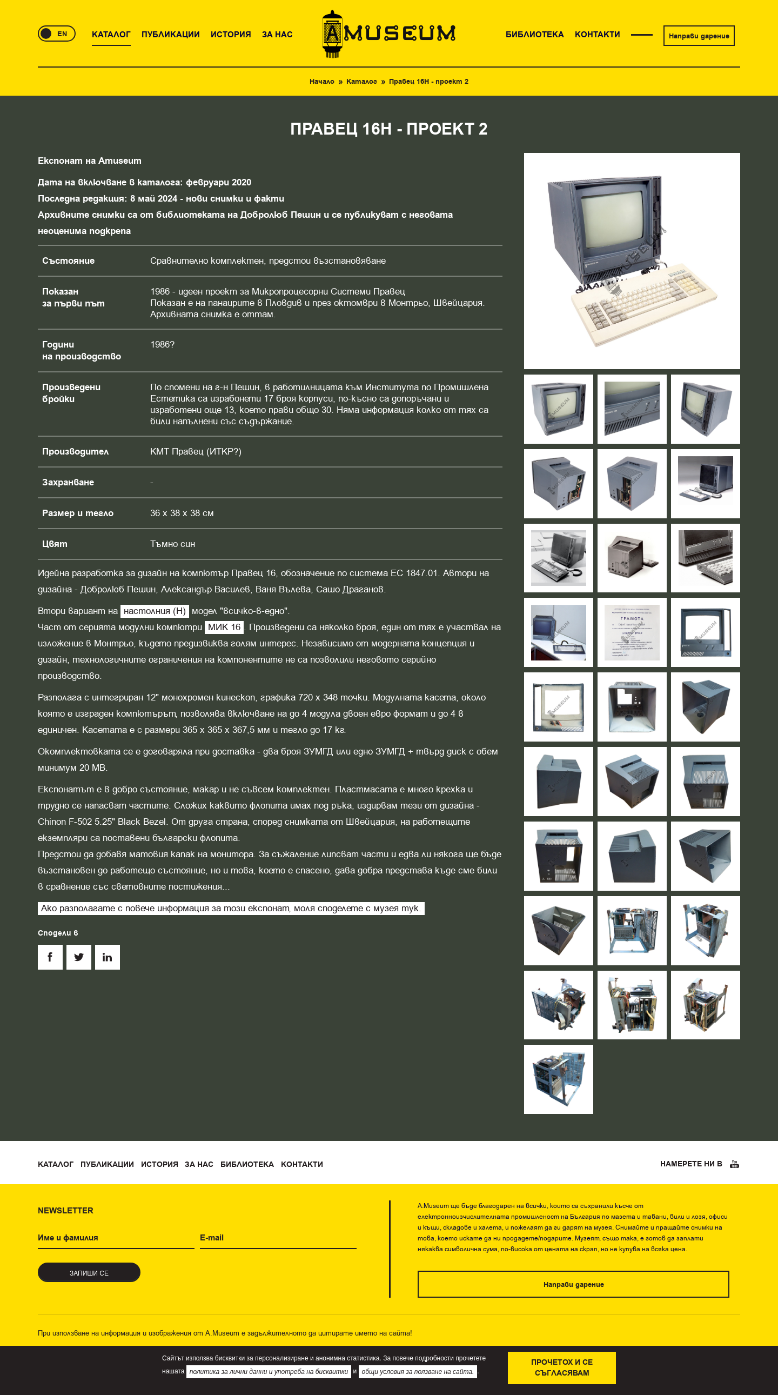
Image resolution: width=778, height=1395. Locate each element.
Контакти (302, 1164)
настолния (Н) (155, 611)
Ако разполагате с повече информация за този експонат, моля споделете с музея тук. (231, 908)
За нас (199, 1164)
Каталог (361, 81)
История (159, 1164)
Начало (322, 81)
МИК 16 (224, 627)
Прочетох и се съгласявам (562, 1368)
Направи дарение (699, 36)
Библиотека (247, 1164)
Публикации (107, 1164)
